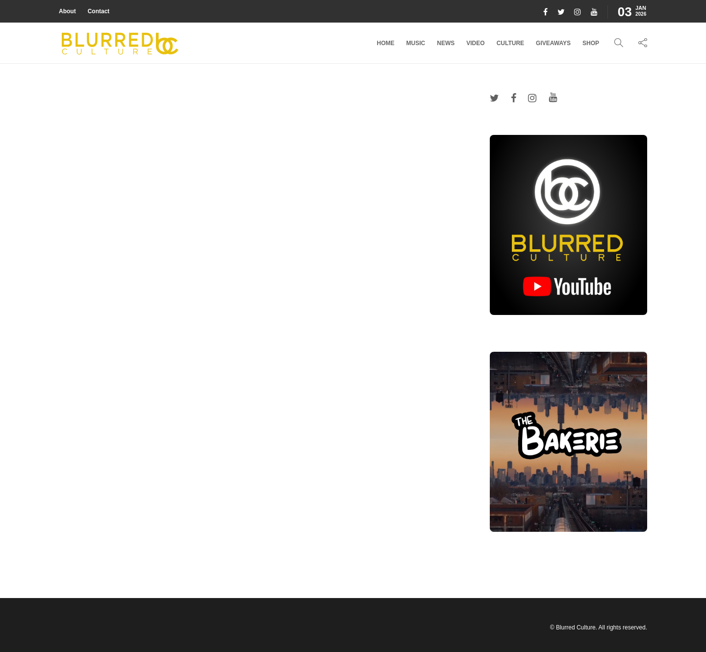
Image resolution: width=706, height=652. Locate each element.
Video (475, 43)
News (445, 43)
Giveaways (553, 43)
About (67, 11)
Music (416, 43)
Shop (590, 43)
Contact (99, 11)
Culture (510, 43)
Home (386, 43)
